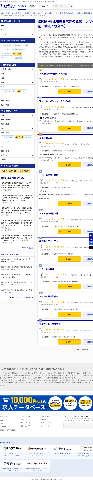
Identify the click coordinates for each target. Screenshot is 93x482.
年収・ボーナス (7, 58)
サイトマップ (45, 426)
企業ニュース (4, 423)
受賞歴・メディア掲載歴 (8, 430)
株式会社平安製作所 (48, 296)
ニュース (45, 6)
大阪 (3, 91)
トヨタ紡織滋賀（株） (49, 213)
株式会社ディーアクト (49, 241)
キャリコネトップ (5, 416)
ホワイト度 (24, 171)
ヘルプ (22, 420)
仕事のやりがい (21, 45)
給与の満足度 (6, 54)
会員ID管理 (3, 426)
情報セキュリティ (26, 426)
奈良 (24, 91)
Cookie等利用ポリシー (48, 423)
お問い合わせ (45, 416)
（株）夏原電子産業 (48, 175)
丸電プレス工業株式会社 (51, 324)
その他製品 (6, 141)
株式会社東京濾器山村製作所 (53, 73)
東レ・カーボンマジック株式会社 (55, 101)
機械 (3, 137)
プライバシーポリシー (27, 423)
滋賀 (3, 171)
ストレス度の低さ (8, 50)
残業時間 (18, 58)
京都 (8, 91)
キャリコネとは (25, 416)
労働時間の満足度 (8, 45)
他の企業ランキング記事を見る (22, 297)
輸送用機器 (12, 171)
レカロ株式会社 (46, 269)
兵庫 (13, 91)
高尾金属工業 (45, 138)
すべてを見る (28, 248)
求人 (34, 6)
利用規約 (43, 420)
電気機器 (10, 137)
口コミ (23, 6)
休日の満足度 (20, 50)
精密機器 (28, 137)
